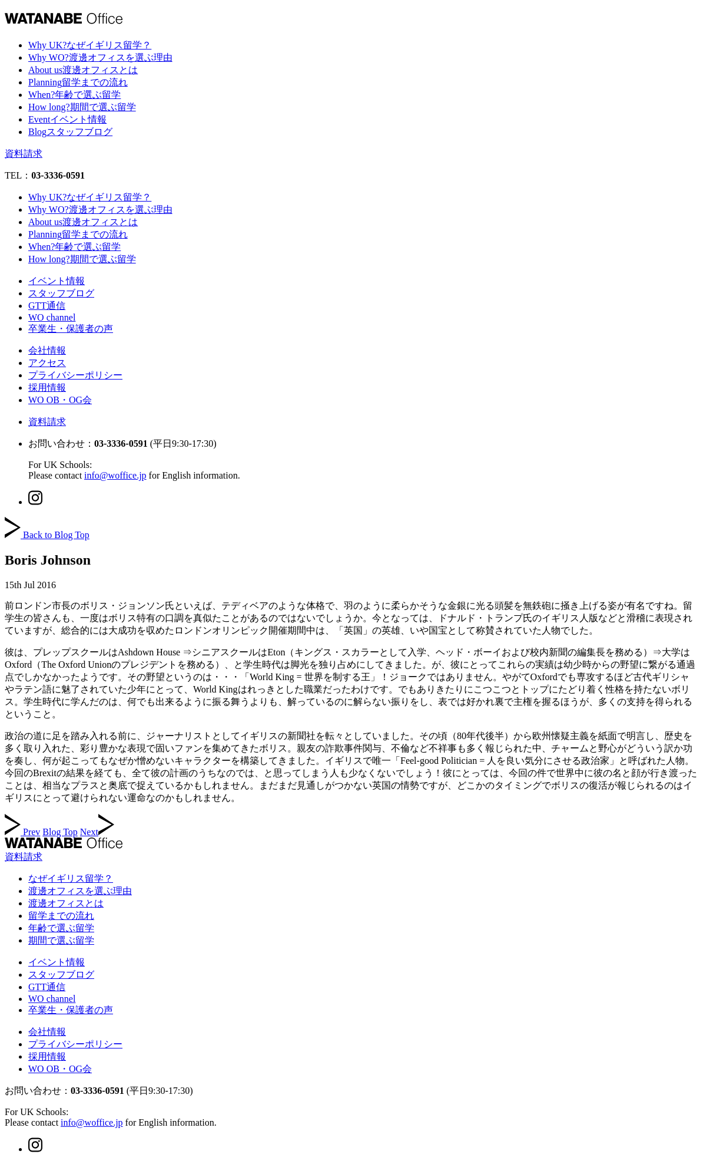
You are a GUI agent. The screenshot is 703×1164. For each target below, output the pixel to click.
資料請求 (23, 154)
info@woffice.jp (115, 475)
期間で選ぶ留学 (61, 940)
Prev (22, 832)
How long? (82, 107)
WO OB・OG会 (60, 400)
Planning (78, 82)
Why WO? (100, 57)
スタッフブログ (61, 293)
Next (97, 832)
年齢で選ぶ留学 (61, 928)
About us (83, 70)
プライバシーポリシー (75, 375)
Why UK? (89, 45)
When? (74, 95)
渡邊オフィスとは (66, 903)
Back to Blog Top (47, 535)
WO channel (51, 317)
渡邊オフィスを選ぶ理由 (80, 891)
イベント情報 (56, 281)
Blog (70, 132)
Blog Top (59, 832)
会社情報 (47, 350)
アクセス (47, 363)
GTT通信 (46, 306)
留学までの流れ (61, 916)
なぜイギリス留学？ (70, 878)
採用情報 (47, 387)
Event (67, 119)
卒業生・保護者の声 (70, 329)
